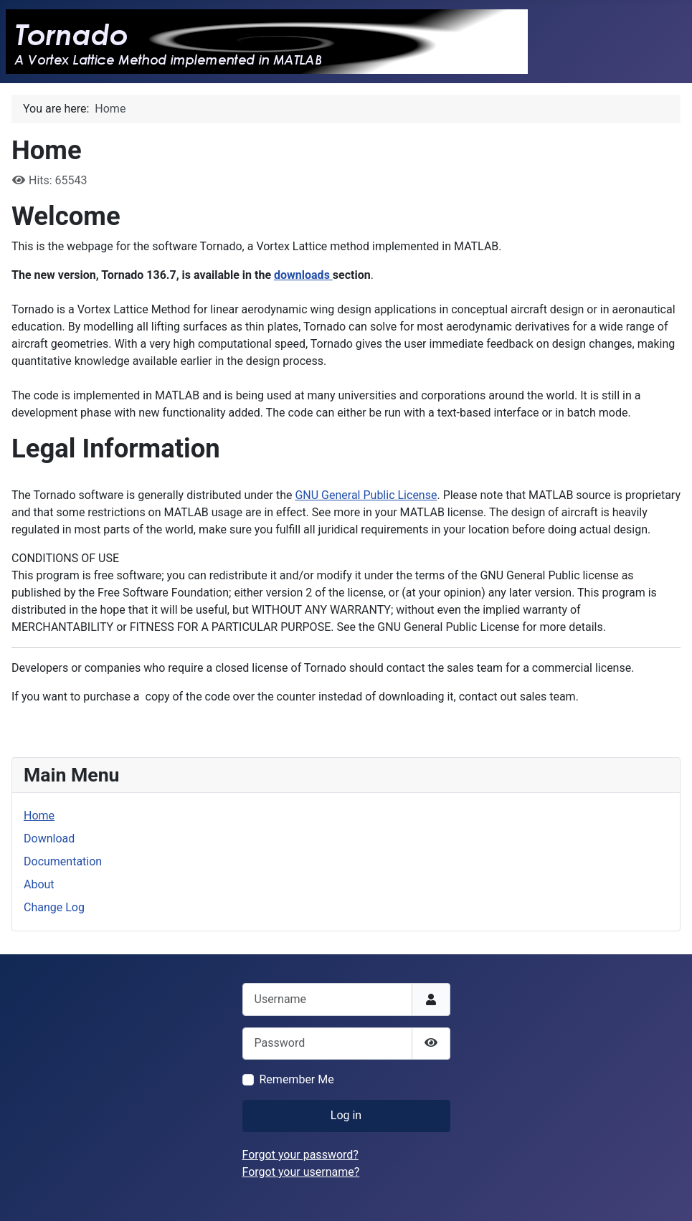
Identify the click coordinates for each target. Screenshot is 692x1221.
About (39, 884)
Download (49, 838)
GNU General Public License (366, 495)
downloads (303, 275)
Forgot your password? (300, 1154)
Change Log (54, 907)
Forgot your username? (301, 1172)
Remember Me (297, 1079)
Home (39, 815)
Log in (346, 1115)
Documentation (63, 861)
